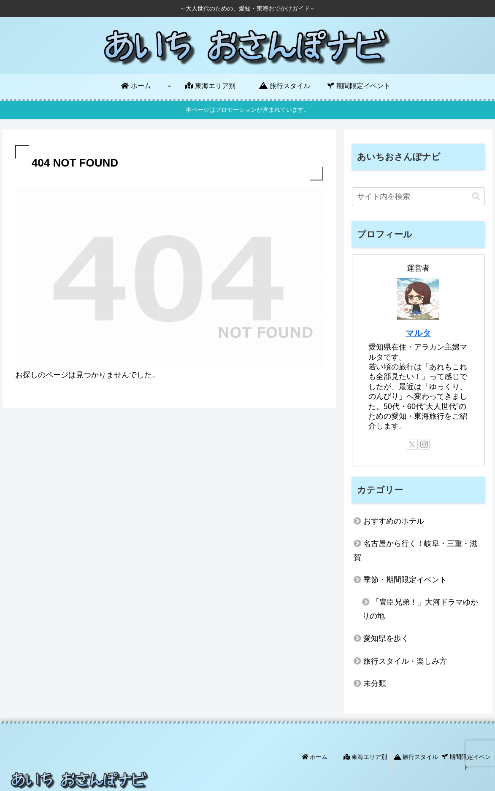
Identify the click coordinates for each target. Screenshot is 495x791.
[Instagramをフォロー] (424, 444)
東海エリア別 (365, 756)
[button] (476, 197)
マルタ (418, 333)
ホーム (315, 756)
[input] (418, 196)
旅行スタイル (416, 756)
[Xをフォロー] (412, 444)
